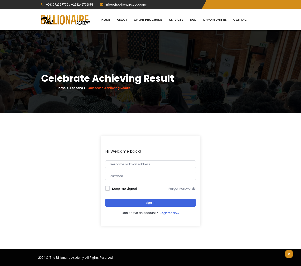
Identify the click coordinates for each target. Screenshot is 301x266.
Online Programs (148, 19)
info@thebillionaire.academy (123, 4)
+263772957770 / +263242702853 (67, 4)
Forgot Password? (182, 188)
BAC (193, 19)
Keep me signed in (126, 188)
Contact (241, 19)
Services (176, 19)
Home (105, 19)
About (122, 19)
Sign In (150, 202)
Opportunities (215, 19)
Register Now (169, 213)
